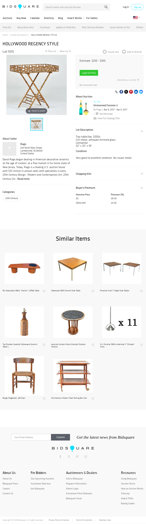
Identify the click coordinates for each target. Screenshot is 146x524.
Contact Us (8, 493)
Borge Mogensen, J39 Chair (14, 398)
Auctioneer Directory (41, 483)
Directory (49, 18)
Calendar (35, 18)
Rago (23, 144)
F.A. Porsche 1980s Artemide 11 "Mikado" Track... (117, 345)
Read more (23, 178)
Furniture (45, 27)
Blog (60, 18)
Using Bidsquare (129, 478)
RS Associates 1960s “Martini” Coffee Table (21, 290)
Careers (6, 488)
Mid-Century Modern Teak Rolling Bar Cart (69, 398)
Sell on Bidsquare (74, 478)
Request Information (76, 483)
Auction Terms (128, 483)
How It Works (74, 18)
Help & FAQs (127, 498)
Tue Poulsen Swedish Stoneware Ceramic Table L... (20, 345)
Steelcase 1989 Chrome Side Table (65, 290)
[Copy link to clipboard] (116, 92)
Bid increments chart (88, 85)
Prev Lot (50, 51)
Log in (126, 7)
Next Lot (65, 51)
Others (139, 27)
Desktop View (105, 520)
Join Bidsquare (37, 488)
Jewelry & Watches (66, 27)
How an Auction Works (132, 488)
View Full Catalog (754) (106, 118)
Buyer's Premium (85, 187)
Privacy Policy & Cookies (59, 520)
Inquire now (113, 51)
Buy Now (21, 18)
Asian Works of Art (120, 27)
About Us (7, 478)
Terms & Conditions (84, 520)
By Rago (97, 109)
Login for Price (89, 72)
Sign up (137, 7)
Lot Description (84, 129)
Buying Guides (128, 503)
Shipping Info (83, 173)
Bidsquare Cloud (74, 498)
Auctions (7, 18)
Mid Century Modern (93, 27)
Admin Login (72, 488)
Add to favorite (134, 51)
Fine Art (7, 27)
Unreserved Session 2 (19, 35)
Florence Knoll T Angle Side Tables (114, 290)
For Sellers (92, 18)
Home (5, 35)
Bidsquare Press (10, 483)
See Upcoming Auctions (42, 478)
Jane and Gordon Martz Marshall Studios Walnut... (68, 345)
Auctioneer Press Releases (79, 493)
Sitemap (125, 493)
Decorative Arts (25, 27)
